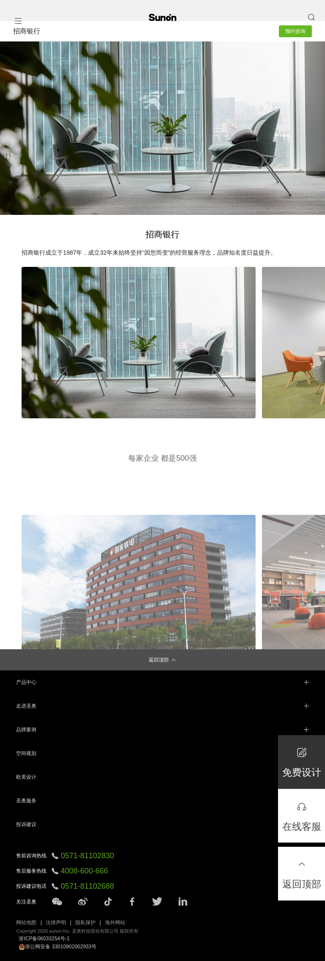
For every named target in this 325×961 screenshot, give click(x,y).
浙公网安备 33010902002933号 (57, 947)
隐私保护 (85, 922)
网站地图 (26, 922)
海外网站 (115, 922)
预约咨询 (295, 31)
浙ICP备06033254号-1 (44, 939)
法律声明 (56, 922)
